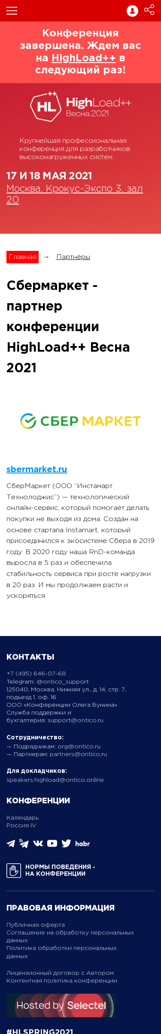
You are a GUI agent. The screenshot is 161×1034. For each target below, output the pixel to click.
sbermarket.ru (36, 469)
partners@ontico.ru (78, 754)
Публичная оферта (35, 925)
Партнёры (73, 257)
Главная (22, 257)
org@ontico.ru (79, 746)
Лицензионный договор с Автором (60, 973)
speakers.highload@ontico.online (55, 780)
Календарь (22, 817)
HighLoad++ (84, 58)
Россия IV (21, 825)
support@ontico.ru (75, 720)
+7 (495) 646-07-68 (36, 673)
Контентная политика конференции (61, 980)
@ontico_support (62, 681)
